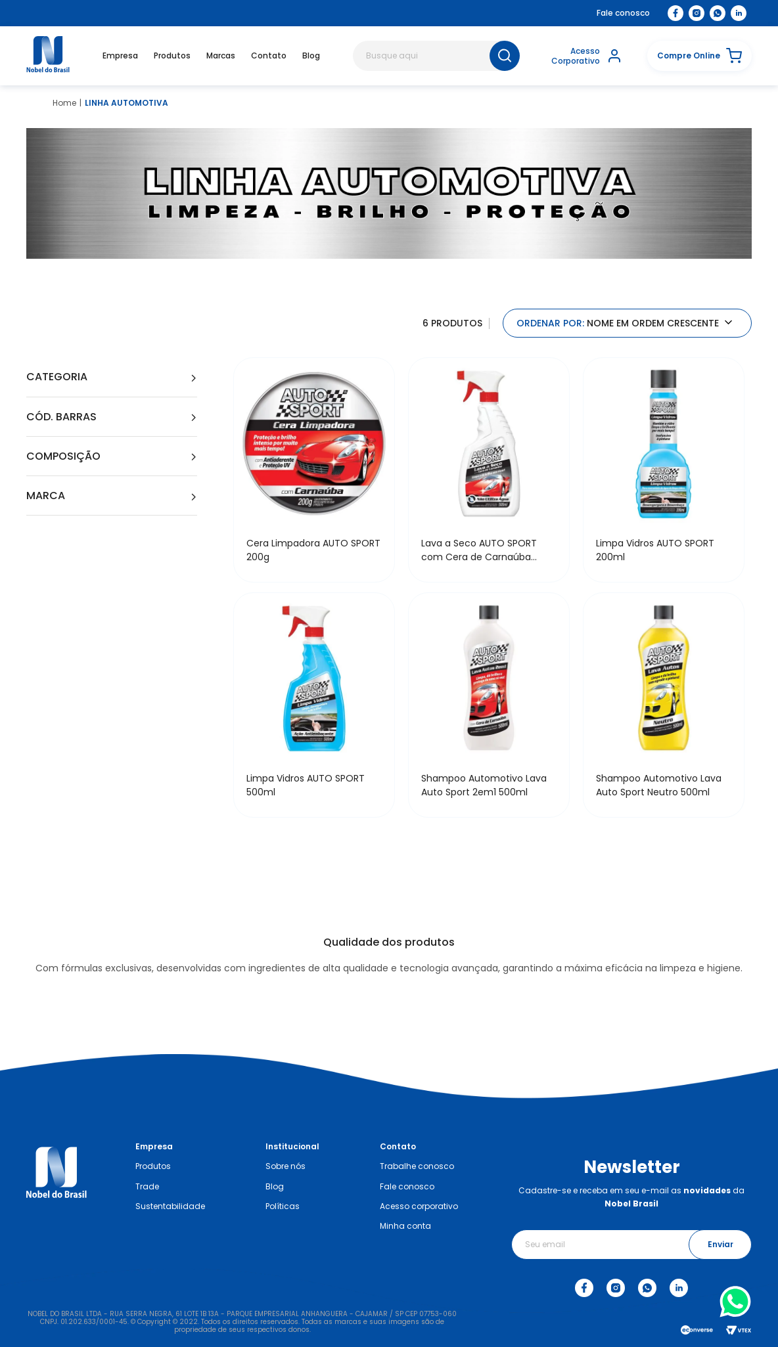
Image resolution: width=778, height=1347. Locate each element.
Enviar (720, 1244)
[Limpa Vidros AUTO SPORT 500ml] (314, 705)
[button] (699, 56)
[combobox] (436, 56)
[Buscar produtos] (504, 56)
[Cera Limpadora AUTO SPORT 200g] (314, 470)
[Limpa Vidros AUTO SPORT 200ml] (664, 470)
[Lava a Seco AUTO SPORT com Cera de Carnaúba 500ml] (489, 470)
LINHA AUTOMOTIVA (126, 103)
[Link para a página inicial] (64, 103)
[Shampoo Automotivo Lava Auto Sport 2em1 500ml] (489, 705)
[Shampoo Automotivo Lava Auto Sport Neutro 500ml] (664, 705)
